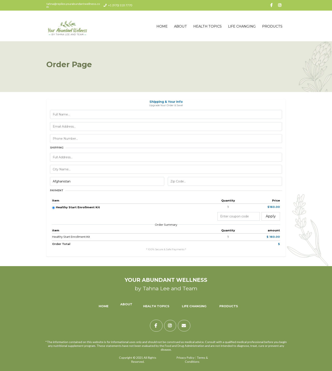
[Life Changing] (194, 306)
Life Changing (242, 26)
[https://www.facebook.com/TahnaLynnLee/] (273, 5)
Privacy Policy (185, 357)
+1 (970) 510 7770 (120, 5)
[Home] (103, 306)
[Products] (228, 306)
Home (162, 26)
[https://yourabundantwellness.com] (67, 26)
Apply (271, 216)
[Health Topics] (156, 306)
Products (272, 26)
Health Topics (207, 26)
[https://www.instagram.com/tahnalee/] (281, 5)
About (180, 26)
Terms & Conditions (196, 359)
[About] (126, 306)
